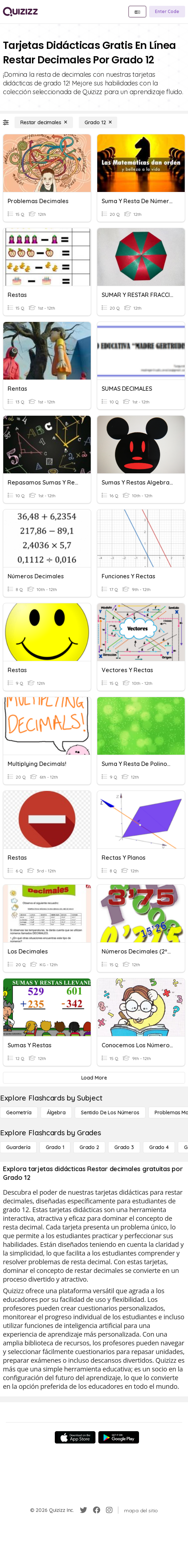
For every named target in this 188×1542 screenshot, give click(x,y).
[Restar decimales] (44, 122)
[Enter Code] (167, 11)
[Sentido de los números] (110, 1112)
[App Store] (75, 1437)
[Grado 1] (55, 1147)
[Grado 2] (89, 1147)
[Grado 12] (98, 122)
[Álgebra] (56, 1112)
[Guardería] (18, 1147)
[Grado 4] (159, 1147)
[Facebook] (96, 1510)
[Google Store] (118, 1437)
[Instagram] (109, 1510)
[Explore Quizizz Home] (20, 11)
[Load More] (94, 1078)
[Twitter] (83, 1510)
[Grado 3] (124, 1147)
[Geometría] (19, 1112)
